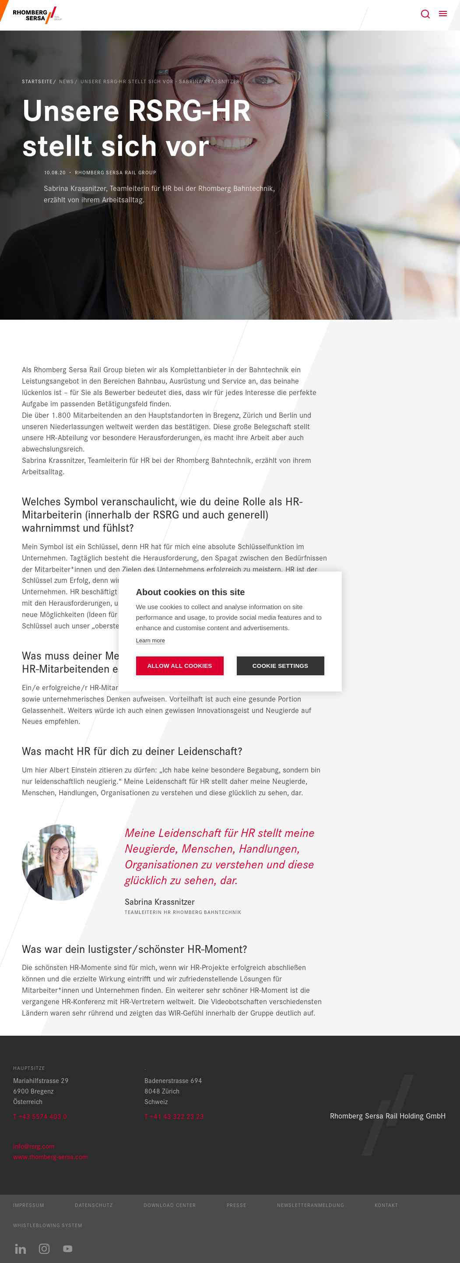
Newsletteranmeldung (310, 1205)
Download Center (170, 1205)
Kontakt (386, 1205)
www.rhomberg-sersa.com (50, 1156)
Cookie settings (281, 666)
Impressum (28, 1205)
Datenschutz (94, 1205)
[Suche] (425, 14)
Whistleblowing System (47, 1225)
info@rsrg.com (33, 1146)
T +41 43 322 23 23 (174, 1116)
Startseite (37, 81)
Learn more (150, 640)
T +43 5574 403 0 (40, 1116)
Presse (236, 1205)
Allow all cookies (179, 666)
